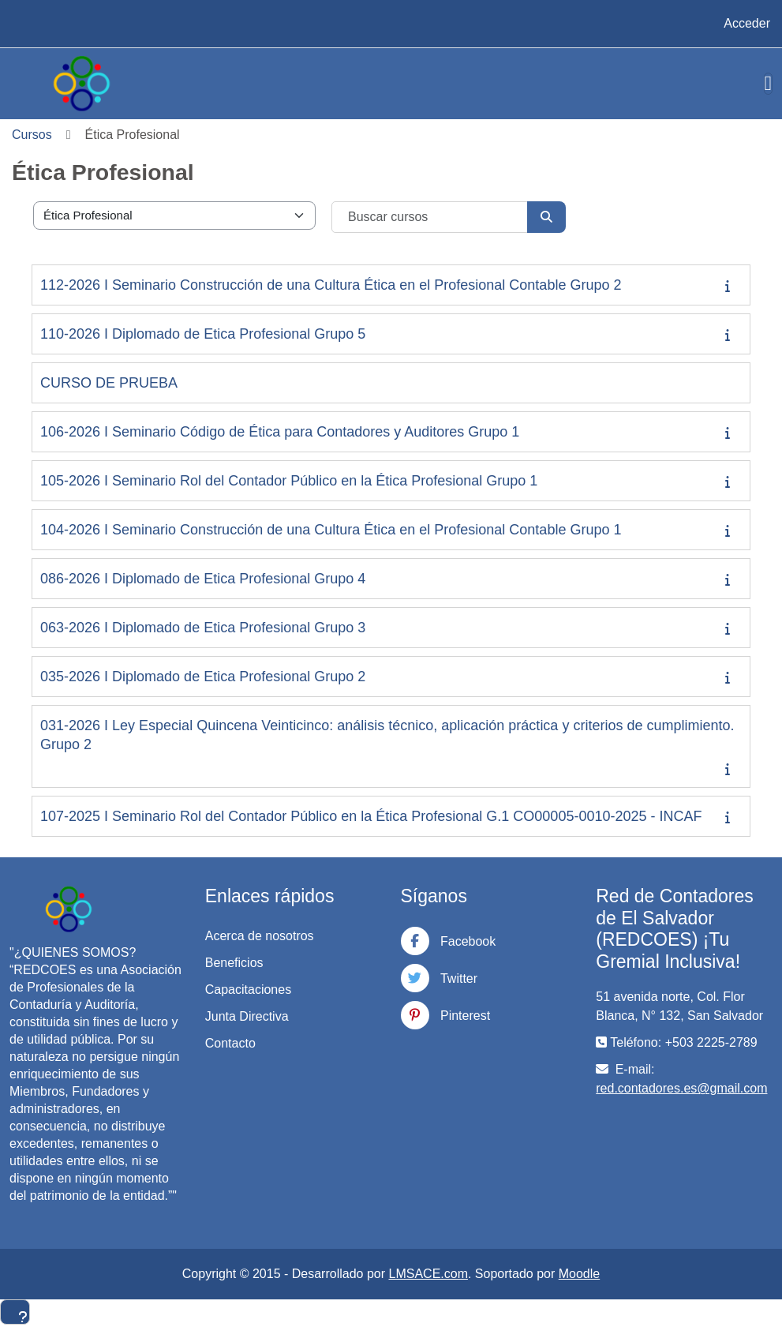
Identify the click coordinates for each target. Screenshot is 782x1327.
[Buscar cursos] (430, 217)
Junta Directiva (247, 1016)
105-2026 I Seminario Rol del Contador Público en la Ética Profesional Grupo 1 (288, 481)
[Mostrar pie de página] (15, 1312)
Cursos (32, 134)
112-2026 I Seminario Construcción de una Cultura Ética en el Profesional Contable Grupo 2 (330, 285)
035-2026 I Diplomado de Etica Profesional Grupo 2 (202, 676)
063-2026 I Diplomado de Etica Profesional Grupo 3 (202, 627)
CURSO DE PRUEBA (109, 383)
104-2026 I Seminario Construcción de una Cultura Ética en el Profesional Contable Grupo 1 (330, 530)
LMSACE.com (428, 1273)
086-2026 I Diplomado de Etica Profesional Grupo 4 (202, 579)
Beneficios (234, 962)
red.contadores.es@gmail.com (681, 1088)
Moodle (579, 1273)
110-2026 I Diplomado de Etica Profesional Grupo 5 (202, 334)
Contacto (230, 1043)
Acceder (747, 23)
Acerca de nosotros (259, 936)
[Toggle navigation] (768, 84)
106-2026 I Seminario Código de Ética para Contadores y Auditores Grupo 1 (279, 432)
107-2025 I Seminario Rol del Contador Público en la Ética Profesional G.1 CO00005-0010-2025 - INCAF (371, 816)
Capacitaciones (248, 989)
